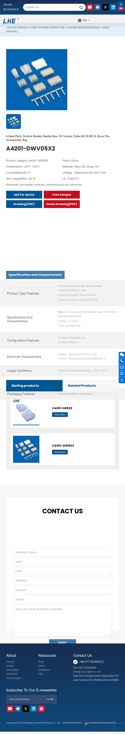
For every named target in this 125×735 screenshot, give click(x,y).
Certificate (11, 674)
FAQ (40, 674)
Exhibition (43, 670)
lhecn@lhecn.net (90, 671)
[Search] (81, 7)
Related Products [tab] (82, 385)
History (10, 665)
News (41, 665)
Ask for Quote (24, 195)
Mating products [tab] (25, 385)
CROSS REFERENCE (11, 7)
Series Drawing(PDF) (61, 204)
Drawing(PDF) (24, 204)
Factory (10, 661)
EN (86, 20)
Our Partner (12, 670)
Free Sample (61, 195)
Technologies (13, 678)
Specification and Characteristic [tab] (35, 361)
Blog (40, 661)
